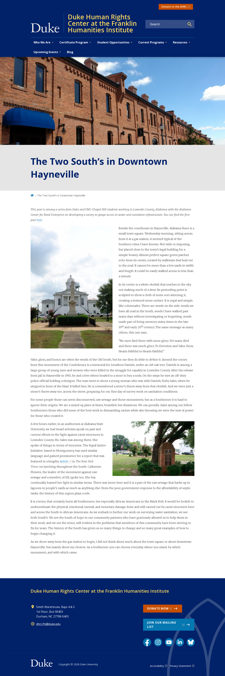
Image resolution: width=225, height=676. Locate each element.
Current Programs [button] (151, 42)
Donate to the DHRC (174, 6)
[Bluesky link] (191, 642)
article (64, 461)
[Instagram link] (158, 642)
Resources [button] (180, 42)
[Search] (189, 24)
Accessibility (157, 666)
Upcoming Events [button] (46, 52)
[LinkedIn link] (180, 642)
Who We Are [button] (42, 42)
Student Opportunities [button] (113, 42)
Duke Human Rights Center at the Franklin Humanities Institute (100, 591)
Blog (70, 52)
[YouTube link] (169, 642)
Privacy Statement (180, 666)
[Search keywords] (165, 24)
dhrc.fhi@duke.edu (48, 624)
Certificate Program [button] (73, 42)
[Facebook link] (147, 642)
